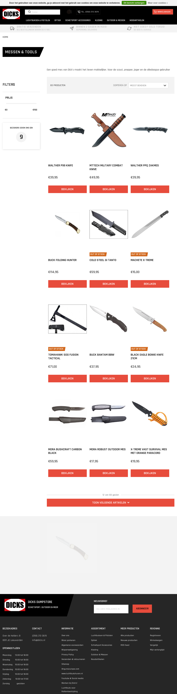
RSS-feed (125, 645)
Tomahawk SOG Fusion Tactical (63, 356)
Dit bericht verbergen (134, 3)
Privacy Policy (68, 654)
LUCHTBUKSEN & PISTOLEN (38, 20)
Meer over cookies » (158, 3)
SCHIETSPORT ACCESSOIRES (78, 20)
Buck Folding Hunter (62, 260)
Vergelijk (154, 645)
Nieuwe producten (129, 640)
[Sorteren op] (148, 85)
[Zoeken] (42, 12)
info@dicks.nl (38, 640)
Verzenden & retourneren (73, 659)
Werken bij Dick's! (69, 683)
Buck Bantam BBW (102, 355)
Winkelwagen (156, 640)
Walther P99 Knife (60, 165)
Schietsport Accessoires (101, 645)
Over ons (65, 635)
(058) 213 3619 (39, 635)
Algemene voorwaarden (72, 645)
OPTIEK (57, 20)
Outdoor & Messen (99, 654)
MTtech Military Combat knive (106, 167)
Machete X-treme (142, 260)
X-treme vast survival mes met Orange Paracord (149, 451)
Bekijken (67, 189)
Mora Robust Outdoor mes (108, 449)
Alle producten (127, 635)
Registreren (155, 635)
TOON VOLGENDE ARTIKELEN (110, 502)
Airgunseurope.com (70, 669)
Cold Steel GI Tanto (103, 260)
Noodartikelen (97, 659)
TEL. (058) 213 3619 (88, 12)
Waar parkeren (68, 640)
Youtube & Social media (72, 678)
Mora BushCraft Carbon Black (65, 451)
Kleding (94, 649)
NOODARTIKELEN (137, 20)
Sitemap (65, 664)
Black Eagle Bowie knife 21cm (147, 356)
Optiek (94, 640)
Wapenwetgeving (70, 649)
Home (5, 37)
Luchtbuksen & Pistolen (102, 635)
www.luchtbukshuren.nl (72, 673)
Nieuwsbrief (100, 601)
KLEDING (99, 20)
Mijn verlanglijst (157, 649)
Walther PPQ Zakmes (145, 165)
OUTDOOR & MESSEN (116, 20)
